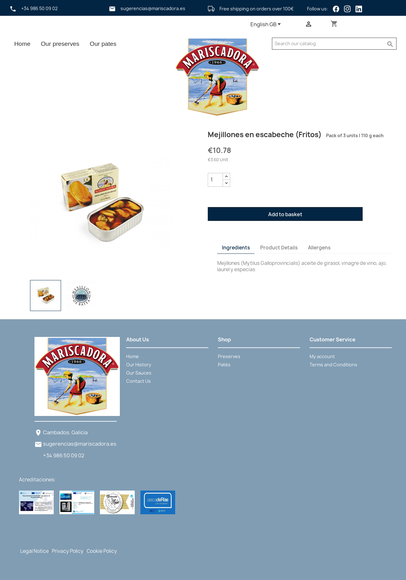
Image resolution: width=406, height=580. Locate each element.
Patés (224, 365)
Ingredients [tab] (236, 247)
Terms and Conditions (333, 365)
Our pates (103, 43)
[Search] (328, 43)
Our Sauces (138, 373)
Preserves (229, 356)
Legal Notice (34, 551)
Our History (138, 365)
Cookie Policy (102, 551)
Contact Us (138, 381)
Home (22, 43)
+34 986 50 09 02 (63, 455)
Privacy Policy (67, 551)
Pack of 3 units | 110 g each (353, 135)
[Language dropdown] (266, 24)
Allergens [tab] (319, 247)
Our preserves (60, 43)
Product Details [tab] (279, 247)
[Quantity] (215, 180)
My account (322, 356)
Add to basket (285, 214)
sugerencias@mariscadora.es (79, 443)
